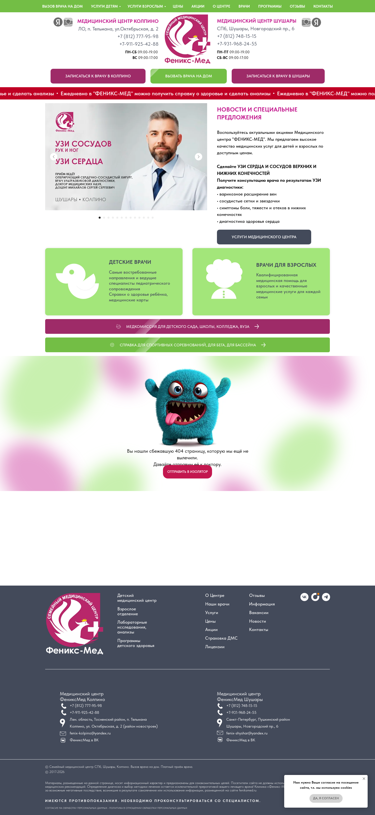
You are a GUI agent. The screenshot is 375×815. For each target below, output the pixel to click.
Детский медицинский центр (137, 598)
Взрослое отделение (127, 611)
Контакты (258, 629)
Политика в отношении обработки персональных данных (148, 807)
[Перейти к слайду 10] (139, 218)
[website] (315, 600)
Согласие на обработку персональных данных (76, 807)
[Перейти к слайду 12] (148, 218)
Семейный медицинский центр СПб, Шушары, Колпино (89, 767)
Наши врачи (217, 604)
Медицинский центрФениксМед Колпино (82, 696)
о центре (221, 6)
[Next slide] (198, 156)
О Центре (214, 595)
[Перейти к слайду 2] (104, 218)
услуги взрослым (145, 6)
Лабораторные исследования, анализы (132, 627)
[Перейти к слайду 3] (108, 218)
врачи (244, 6)
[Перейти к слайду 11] (144, 218)
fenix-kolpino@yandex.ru (90, 733)
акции (197, 6)
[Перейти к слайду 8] (131, 218)
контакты (323, 6)
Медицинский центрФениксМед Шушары (240, 696)
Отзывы (257, 595)
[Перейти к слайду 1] (100, 218)
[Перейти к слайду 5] (117, 218)
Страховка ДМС (221, 638)
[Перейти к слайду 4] (113, 218)
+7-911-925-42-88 (139, 44)
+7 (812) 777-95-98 (138, 36)
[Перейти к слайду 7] (126, 218)
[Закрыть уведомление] (364, 778)
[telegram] (326, 600)
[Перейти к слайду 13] (153, 218)
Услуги (211, 612)
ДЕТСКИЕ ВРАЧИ (130, 262)
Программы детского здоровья (135, 643)
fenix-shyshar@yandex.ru (247, 733)
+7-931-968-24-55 (237, 44)
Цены (210, 621)
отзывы (297, 6)
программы (269, 6)
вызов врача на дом (62, 6)
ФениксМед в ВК (240, 740)
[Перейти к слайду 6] (122, 218)
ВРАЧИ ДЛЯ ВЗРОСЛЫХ (286, 265)
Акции (211, 629)
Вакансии (258, 612)
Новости (257, 621)
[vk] (304, 600)
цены (178, 6)
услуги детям (104, 6)
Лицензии (215, 646)
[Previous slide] (53, 156)
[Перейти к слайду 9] (135, 218)
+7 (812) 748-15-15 (236, 36)
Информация (262, 604)
